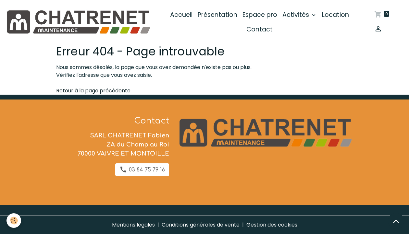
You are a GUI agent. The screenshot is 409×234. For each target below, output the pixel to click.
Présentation (217, 14)
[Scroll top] (396, 221)
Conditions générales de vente (201, 224)
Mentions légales (133, 224)
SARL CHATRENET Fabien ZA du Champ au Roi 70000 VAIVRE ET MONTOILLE (123, 144)
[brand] (77, 22)
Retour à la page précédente (93, 90)
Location (335, 14)
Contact (259, 29)
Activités (296, 14)
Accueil (181, 14)
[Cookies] (13, 220)
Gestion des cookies (271, 224)
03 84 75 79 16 (142, 169)
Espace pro (259, 14)
